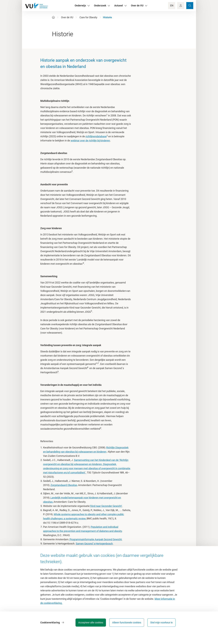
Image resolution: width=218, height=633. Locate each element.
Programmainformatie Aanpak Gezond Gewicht (96, 539)
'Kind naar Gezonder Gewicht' (106, 506)
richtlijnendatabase (96, 136)
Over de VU (67, 17)
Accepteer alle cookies (90, 622)
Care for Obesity (88, 17)
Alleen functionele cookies (126, 622)
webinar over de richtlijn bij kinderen (90, 140)
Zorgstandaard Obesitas (63, 485)
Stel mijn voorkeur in (161, 622)
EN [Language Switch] (171, 5)
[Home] (53, 17)
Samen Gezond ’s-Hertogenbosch (94, 543)
